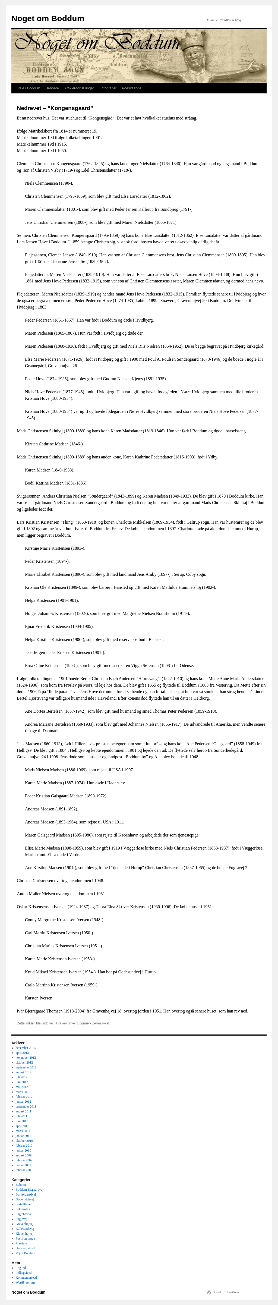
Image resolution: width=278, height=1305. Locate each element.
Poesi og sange (25, 1238)
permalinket (100, 1023)
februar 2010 (24, 1145)
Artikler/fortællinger (79, 88)
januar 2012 (23, 1101)
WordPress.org (25, 1282)
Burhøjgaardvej (26, 1194)
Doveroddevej (25, 1199)
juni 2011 (22, 1121)
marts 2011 (23, 1131)
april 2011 (22, 1126)
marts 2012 (23, 1092)
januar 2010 (23, 1150)
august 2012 (23, 1072)
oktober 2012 (24, 1062)
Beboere (52, 88)
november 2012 (26, 1057)
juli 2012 (21, 1077)
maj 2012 (22, 1087)
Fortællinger (24, 1204)
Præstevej (22, 1243)
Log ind (21, 1268)
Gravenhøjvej (65, 1023)
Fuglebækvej (24, 1214)
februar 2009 (24, 1160)
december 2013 (26, 1048)
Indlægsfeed (24, 1273)
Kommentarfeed (26, 1277)
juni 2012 (22, 1082)
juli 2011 (21, 1116)
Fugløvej (21, 1219)
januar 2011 (23, 1136)
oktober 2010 (24, 1141)
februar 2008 (24, 1170)
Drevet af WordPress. (226, 1292)
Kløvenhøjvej (24, 1233)
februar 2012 (24, 1097)
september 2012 (26, 1067)
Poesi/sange (131, 88)
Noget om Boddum (47, 18)
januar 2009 (23, 1165)
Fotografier (107, 88)
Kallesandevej (25, 1229)
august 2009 (23, 1155)
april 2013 (22, 1053)
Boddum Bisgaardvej (29, 1189)
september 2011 (26, 1106)
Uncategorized (25, 1248)
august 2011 (23, 1111)
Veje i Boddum (28, 88)
